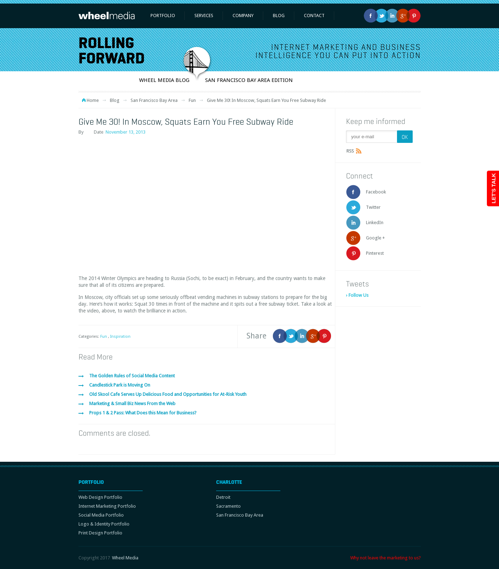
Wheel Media (125, 557)
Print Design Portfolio (100, 533)
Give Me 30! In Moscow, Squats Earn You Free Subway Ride (185, 121)
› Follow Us (357, 295)
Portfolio (163, 15)
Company (243, 15)
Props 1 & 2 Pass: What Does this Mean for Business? (143, 412)
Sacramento (228, 506)
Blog (279, 15)
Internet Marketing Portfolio (107, 506)
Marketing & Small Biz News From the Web (132, 403)
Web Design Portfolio (100, 497)
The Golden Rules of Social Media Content (132, 375)
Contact (314, 15)
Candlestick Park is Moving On (119, 385)
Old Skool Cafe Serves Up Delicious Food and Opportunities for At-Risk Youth (167, 394)
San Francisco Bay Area (154, 100)
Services (203, 15)
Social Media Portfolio (101, 515)
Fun (192, 100)
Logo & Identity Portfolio (103, 524)
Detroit (223, 497)
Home (93, 100)
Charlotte (229, 482)
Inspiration (120, 336)
